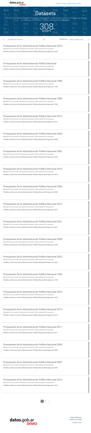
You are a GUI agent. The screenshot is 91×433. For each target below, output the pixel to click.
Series (65, 3)
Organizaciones (72, 3)
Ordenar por (63, 39)
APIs (79, 3)
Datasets (59, 3)
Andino (72, 419)
